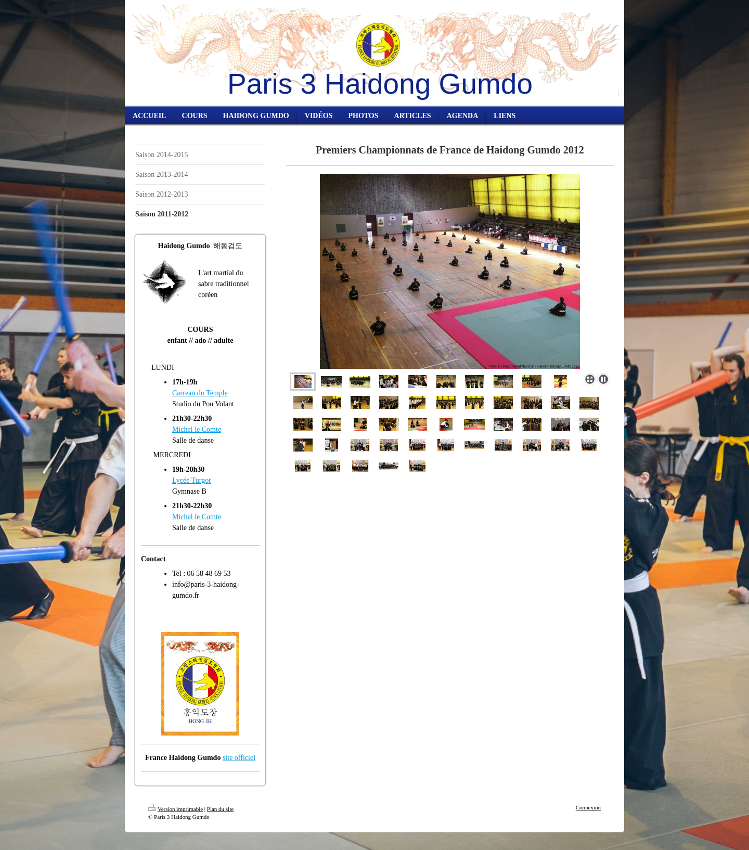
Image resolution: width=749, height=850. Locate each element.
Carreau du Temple (200, 393)
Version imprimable (175, 809)
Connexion (588, 807)
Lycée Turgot (191, 480)
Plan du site (220, 809)
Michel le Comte (196, 429)
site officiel (239, 758)
